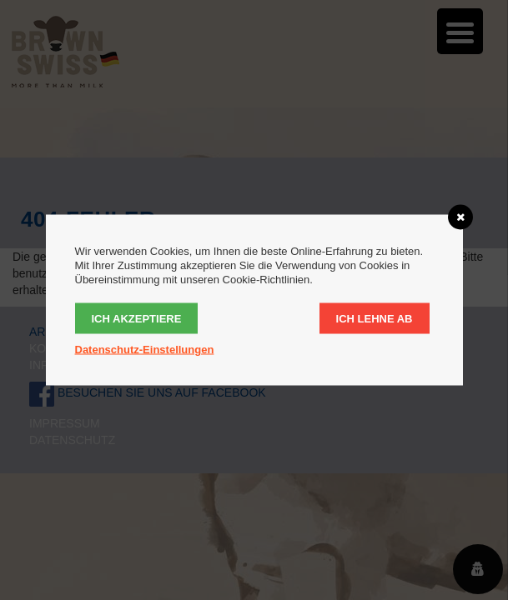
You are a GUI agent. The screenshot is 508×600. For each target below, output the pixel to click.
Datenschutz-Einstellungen (144, 349)
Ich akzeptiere (137, 318)
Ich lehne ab (374, 318)
